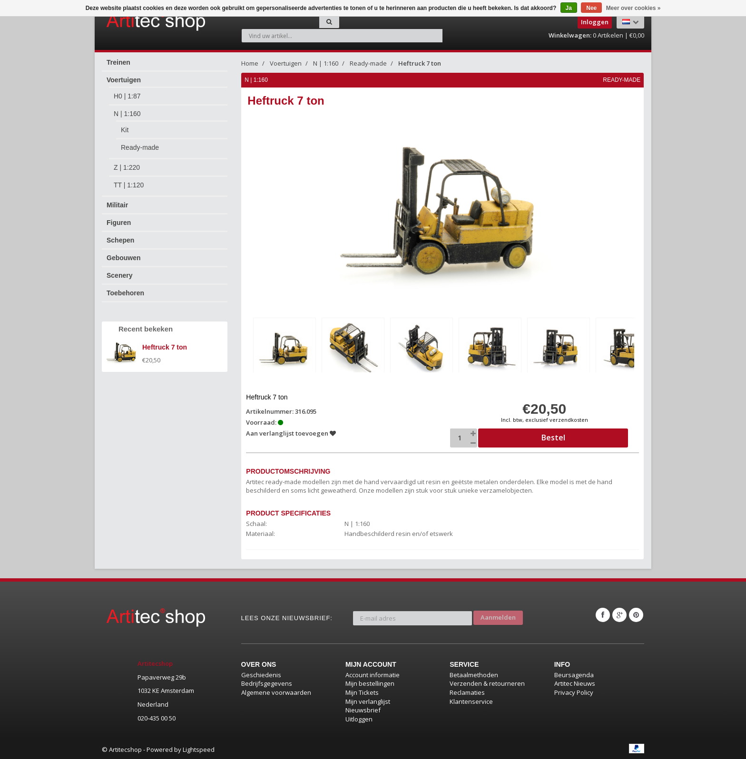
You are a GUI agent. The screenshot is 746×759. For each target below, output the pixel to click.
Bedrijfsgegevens (266, 682)
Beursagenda (574, 673)
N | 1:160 (127, 113)
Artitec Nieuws (574, 682)
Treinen (118, 62)
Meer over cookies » (633, 8)
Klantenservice (471, 700)
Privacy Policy (573, 691)
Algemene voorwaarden (276, 691)
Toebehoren (125, 293)
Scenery (119, 275)
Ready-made (140, 147)
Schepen (120, 240)
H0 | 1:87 (127, 96)
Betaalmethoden (474, 673)
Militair (117, 205)
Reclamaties (467, 691)
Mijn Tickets (362, 691)
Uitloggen (359, 717)
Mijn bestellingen (369, 682)
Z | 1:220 (127, 167)
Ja (569, 8)
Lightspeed (199, 748)
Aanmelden (498, 613)
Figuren (119, 222)
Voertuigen (124, 80)
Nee (591, 8)
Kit (124, 130)
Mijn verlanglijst (367, 700)
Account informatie (372, 673)
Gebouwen (124, 258)
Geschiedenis (261, 673)
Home (249, 63)
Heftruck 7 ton (419, 63)
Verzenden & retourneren (487, 682)
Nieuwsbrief (363, 708)
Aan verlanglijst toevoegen (292, 432)
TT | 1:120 (129, 185)
